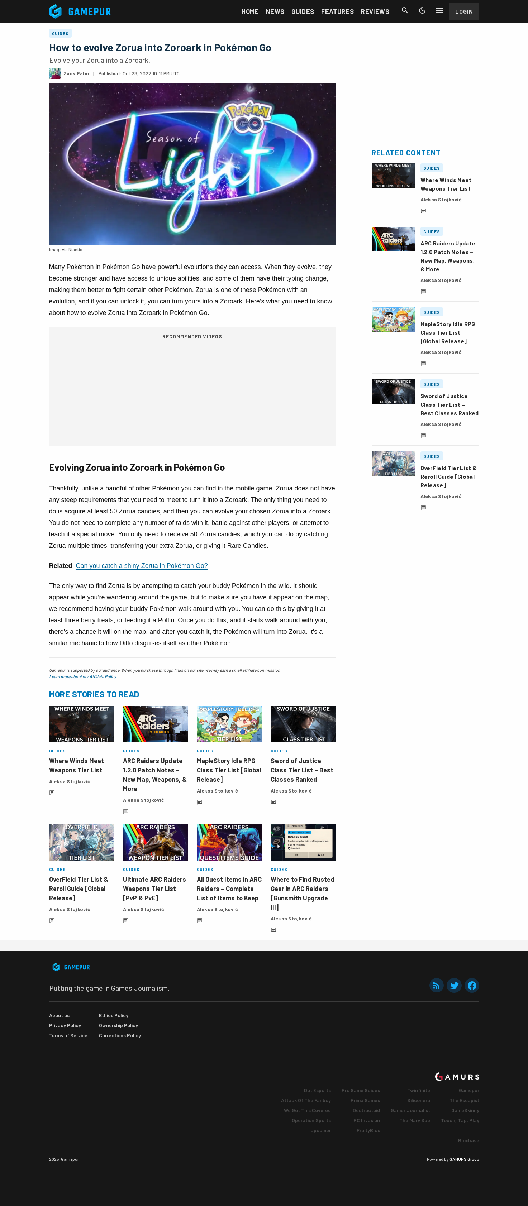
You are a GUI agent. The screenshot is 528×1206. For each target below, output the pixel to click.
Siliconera (418, 1100)
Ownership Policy (118, 1025)
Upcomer (320, 1130)
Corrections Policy (120, 1035)
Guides (302, 11)
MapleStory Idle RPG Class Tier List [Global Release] (229, 770)
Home (250, 11)
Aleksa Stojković (69, 781)
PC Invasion (366, 1120)
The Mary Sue (414, 1120)
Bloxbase (468, 1140)
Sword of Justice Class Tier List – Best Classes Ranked (302, 770)
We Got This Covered (307, 1110)
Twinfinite (418, 1090)
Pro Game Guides (361, 1090)
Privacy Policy (65, 1025)
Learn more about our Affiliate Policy (82, 676)
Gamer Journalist (410, 1110)
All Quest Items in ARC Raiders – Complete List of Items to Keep (229, 888)
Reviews (375, 11)
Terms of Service (68, 1035)
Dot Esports (317, 1090)
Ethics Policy (113, 1015)
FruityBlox (368, 1130)
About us (59, 1015)
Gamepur (469, 1090)
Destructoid (366, 1110)
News (275, 11)
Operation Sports (311, 1120)
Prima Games (365, 1100)
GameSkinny (465, 1110)
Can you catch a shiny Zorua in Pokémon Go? (142, 565)
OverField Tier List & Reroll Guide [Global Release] (78, 888)
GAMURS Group (464, 1159)
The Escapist (464, 1100)
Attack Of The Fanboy (306, 1100)
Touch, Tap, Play (460, 1120)
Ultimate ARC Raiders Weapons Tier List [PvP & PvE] (154, 888)
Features (337, 11)
